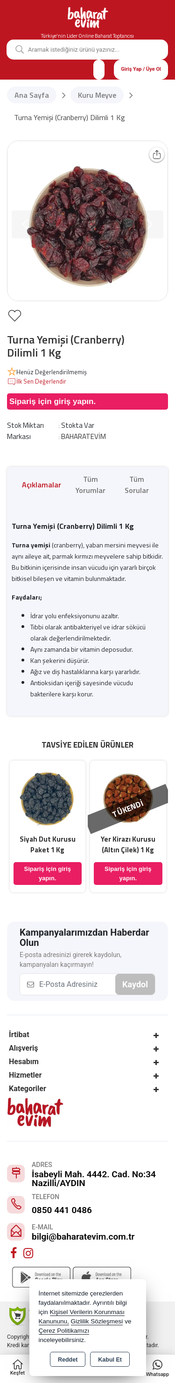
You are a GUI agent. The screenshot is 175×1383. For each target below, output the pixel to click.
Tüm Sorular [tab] (137, 484)
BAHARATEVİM (83, 436)
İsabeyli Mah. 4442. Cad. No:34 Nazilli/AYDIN (94, 1178)
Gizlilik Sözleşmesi (97, 1321)
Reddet (67, 1359)
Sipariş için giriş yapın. (52, 401)
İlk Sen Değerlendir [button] (36, 381)
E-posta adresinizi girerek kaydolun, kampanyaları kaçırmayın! (70, 959)
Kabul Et (110, 1359)
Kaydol (135, 984)
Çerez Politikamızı (64, 1330)
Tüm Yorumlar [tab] (90, 484)
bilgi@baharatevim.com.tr (83, 1236)
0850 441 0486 (62, 1210)
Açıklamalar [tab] (41, 484)
